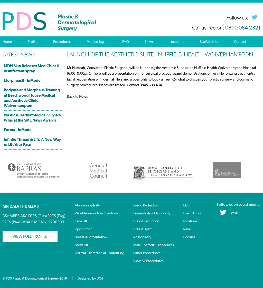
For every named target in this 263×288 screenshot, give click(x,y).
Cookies (189, 237)
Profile (32, 41)
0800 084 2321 (242, 28)
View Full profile (30, 236)
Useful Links (209, 41)
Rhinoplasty (142, 237)
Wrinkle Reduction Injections (96, 213)
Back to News (77, 96)
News (149, 41)
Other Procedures (147, 253)
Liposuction (83, 229)
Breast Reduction (146, 221)
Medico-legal (96, 41)
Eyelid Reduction (146, 205)
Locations (177, 41)
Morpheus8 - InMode (22, 80)
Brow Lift (81, 245)
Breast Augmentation (91, 237)
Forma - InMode (17, 129)
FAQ (125, 41)
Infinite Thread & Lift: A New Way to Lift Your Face (32, 142)
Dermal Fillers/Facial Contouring (99, 253)
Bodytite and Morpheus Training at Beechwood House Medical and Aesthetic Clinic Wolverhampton (32, 97)
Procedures (62, 41)
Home (7, 41)
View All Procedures (148, 261)
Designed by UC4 (90, 278)
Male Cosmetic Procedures (153, 245)
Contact (240, 41)
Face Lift (81, 221)
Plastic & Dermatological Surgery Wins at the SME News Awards (32, 117)
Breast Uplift (142, 229)
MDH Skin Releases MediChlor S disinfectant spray (31, 68)
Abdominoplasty (87, 205)
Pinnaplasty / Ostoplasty (152, 213)
